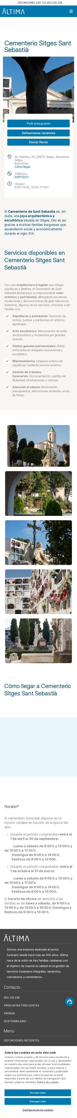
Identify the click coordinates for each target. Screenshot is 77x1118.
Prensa (9, 1013)
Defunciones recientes (38, 133)
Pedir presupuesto (39, 123)
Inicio (7, 27)
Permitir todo (38, 1092)
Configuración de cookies (37, 1110)
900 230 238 (12, 997)
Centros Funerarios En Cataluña (33, 27)
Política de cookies (48, 1082)
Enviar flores (38, 142)
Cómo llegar (22, 167)
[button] (38, 446)
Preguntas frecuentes (21, 1005)
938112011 (22, 177)
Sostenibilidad (15, 1021)
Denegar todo (38, 1101)
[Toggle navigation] (71, 11)
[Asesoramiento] (69, 1001)
